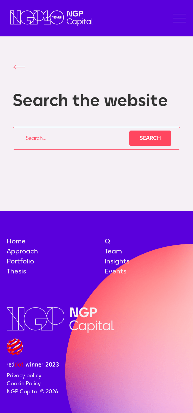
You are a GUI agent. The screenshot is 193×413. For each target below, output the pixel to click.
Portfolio (20, 261)
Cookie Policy (24, 383)
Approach (22, 251)
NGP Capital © (32, 391)
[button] (179, 18)
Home (16, 241)
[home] (50, 18)
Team (113, 251)
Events (115, 271)
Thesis (16, 271)
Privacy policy (24, 375)
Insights (117, 261)
